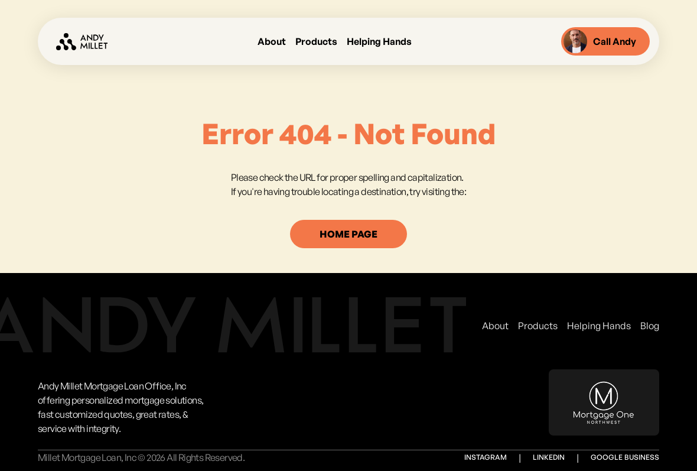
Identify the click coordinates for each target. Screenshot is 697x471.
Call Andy (600, 41)
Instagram (485, 457)
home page (348, 234)
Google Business (625, 457)
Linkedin (549, 457)
